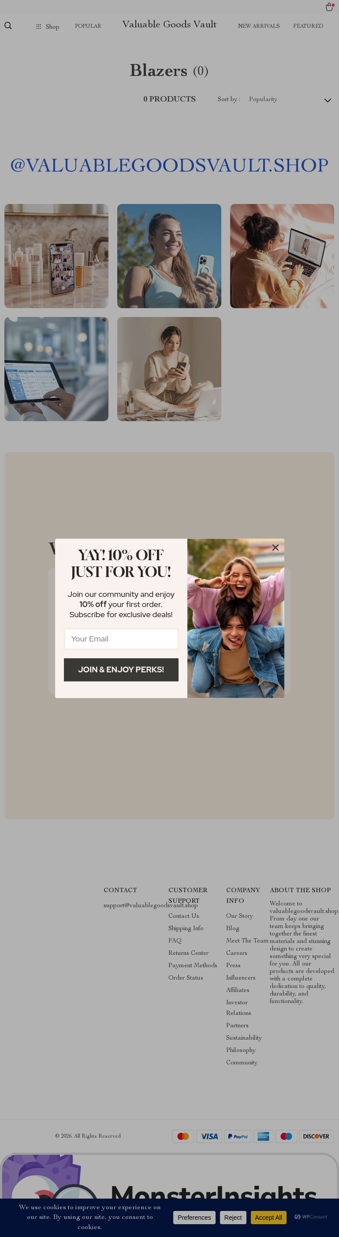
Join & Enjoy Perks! (121, 669)
